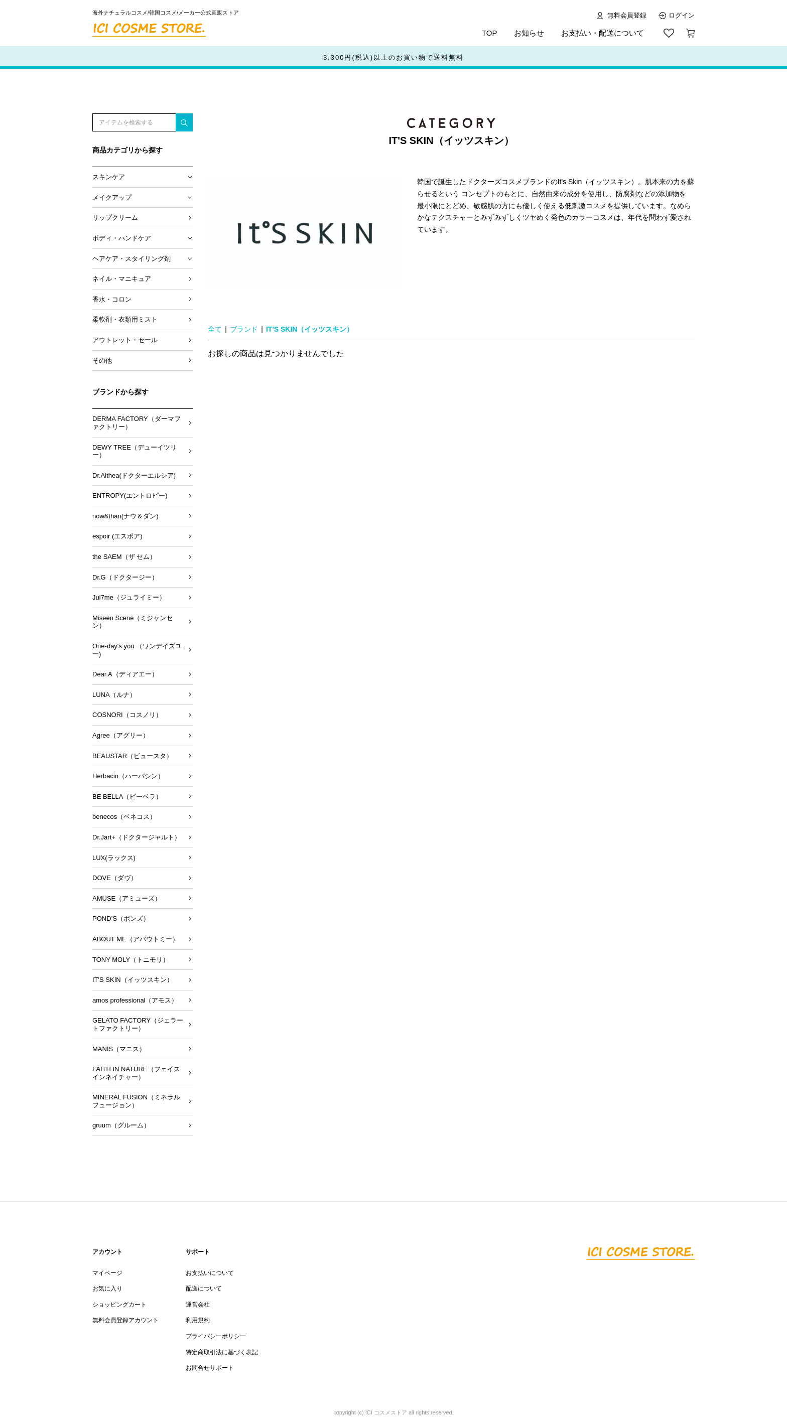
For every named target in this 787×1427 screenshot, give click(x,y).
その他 (102, 360)
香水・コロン (112, 299)
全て (215, 329)
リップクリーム (115, 217)
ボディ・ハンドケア (121, 238)
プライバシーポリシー (216, 1336)
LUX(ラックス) (114, 858)
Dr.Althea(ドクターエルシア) (134, 475)
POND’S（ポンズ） (121, 918)
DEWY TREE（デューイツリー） (134, 451)
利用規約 (198, 1320)
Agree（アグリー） (120, 735)
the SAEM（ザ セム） (124, 556)
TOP (489, 33)
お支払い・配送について (602, 33)
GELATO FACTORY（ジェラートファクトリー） (137, 1024)
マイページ (107, 1272)
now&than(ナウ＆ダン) (125, 516)
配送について (204, 1288)
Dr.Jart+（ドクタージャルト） (136, 837)
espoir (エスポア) (117, 536)
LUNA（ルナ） (114, 694)
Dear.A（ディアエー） (125, 674)
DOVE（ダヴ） (114, 878)
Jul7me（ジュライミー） (129, 597)
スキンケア (108, 177)
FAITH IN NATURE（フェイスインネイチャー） (136, 1073)
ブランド (244, 329)
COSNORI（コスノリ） (127, 715)
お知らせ (529, 33)
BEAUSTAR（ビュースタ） (132, 756)
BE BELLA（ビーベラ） (127, 796)
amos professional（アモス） (135, 1000)
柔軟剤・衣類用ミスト (125, 319)
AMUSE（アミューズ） (126, 898)
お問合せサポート (210, 1367)
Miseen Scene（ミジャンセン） (132, 622)
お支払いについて (210, 1272)
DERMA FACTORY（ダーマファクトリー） (136, 423)
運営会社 (198, 1304)
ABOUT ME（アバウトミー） (135, 939)
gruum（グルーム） (121, 1125)
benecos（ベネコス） (124, 816)
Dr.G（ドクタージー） (125, 577)
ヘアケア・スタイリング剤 (131, 258)
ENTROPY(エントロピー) (130, 495)
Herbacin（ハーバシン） (128, 776)
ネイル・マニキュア (121, 278)
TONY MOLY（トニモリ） (130, 959)
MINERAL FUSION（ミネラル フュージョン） (136, 1101)
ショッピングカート (119, 1304)
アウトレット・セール (125, 340)
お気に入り (107, 1288)
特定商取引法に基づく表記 (222, 1352)
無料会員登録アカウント (125, 1320)
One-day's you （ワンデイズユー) (137, 650)
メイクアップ (112, 197)
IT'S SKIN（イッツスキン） (132, 979)
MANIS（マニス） (119, 1049)
